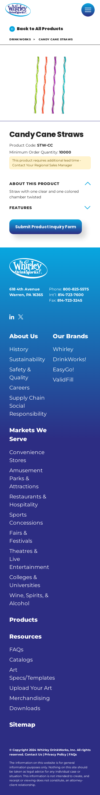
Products (23, 619)
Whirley (63, 349)
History (18, 349)
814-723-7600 (71, 294)
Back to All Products (36, 29)
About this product (34, 183)
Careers (19, 387)
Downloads (24, 708)
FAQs (16, 649)
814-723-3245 (69, 300)
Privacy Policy (55, 754)
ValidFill (63, 379)
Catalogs (21, 659)
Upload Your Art (30, 688)
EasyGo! (63, 369)
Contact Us (33, 754)
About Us (23, 336)
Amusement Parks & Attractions (26, 478)
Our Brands (70, 336)
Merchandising (29, 698)
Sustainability (27, 359)
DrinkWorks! (69, 359)
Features (20, 207)
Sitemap (22, 724)
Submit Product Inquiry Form (45, 227)
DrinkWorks (20, 39)
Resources (25, 636)
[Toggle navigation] (88, 10)
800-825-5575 (76, 289)
